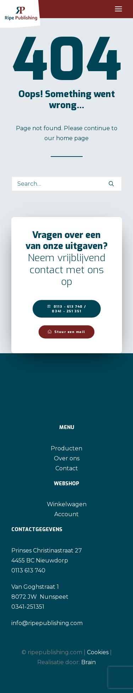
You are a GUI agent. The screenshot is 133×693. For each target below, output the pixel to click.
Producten (66, 448)
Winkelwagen (67, 504)
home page (72, 138)
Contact (66, 468)
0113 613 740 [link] (28, 570)
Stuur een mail (66, 331)
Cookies (98, 652)
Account (66, 514)
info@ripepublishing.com (47, 623)
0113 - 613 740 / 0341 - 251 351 (67, 308)
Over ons (66, 458)
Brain (88, 662)
